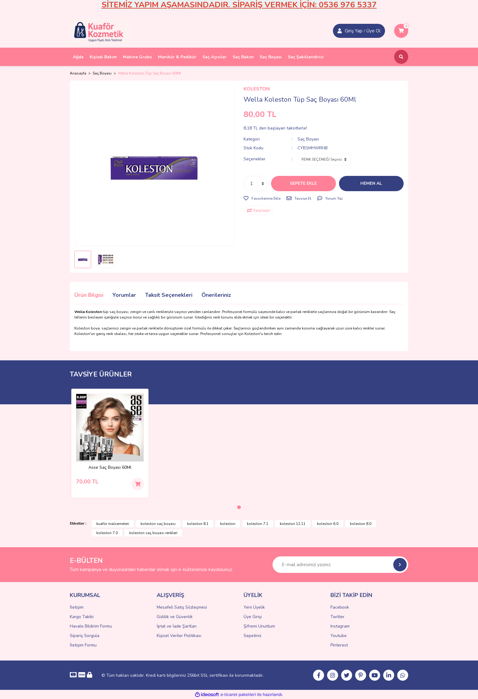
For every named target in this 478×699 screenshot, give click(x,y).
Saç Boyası (308, 139)
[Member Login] (339, 31)
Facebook (339, 607)
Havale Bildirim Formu (91, 626)
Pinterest (339, 645)
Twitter (337, 617)
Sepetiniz (252, 636)
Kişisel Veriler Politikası (179, 636)
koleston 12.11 (292, 523)
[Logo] (100, 30)
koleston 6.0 (327, 523)
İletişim (77, 607)
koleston (227, 523)
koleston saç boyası (158, 523)
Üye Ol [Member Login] (373, 31)
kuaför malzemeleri (112, 523)
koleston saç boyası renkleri (153, 532)
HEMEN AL (371, 183)
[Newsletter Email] (340, 564)
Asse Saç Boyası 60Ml (109, 467)
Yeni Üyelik (254, 607)
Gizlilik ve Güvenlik (175, 617)
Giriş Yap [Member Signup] (353, 31)
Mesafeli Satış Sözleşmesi (182, 607)
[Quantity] (256, 183)
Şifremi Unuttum (259, 626)
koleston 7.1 (257, 523)
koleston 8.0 (360, 523)
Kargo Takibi (82, 617)
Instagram (340, 626)
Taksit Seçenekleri (168, 295)
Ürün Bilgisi (88, 295)
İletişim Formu (83, 645)
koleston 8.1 (198, 523)
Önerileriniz (216, 295)
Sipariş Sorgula (84, 636)
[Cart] (401, 31)
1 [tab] (239, 507)
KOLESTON (257, 89)
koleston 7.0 (107, 532)
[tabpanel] (110, 443)
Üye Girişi (253, 617)
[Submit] (400, 564)
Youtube (338, 636)
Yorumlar (124, 295)
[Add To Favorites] (262, 198)
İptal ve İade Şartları (177, 626)
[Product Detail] (109, 428)
